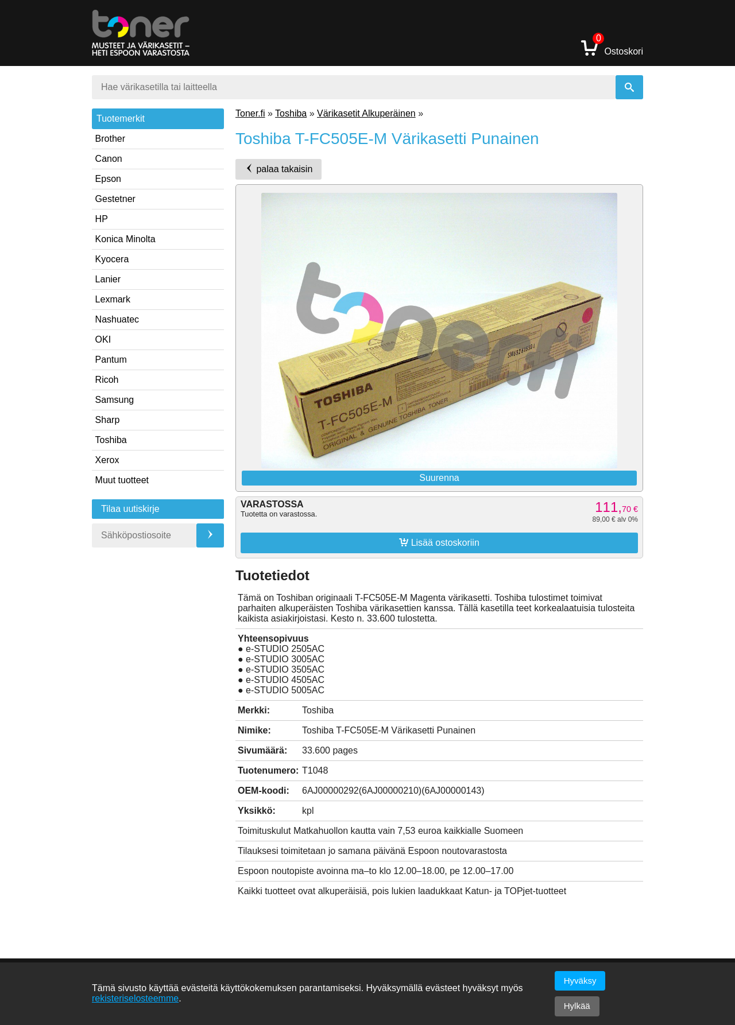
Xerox (107, 460)
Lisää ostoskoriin (439, 542)
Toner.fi (250, 113)
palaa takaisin (278, 169)
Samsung (114, 400)
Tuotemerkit (120, 118)
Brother (110, 138)
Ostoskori (612, 47)
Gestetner (115, 199)
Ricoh (107, 380)
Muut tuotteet (122, 480)
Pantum (111, 359)
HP (101, 219)
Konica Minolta (125, 239)
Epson (108, 179)
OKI (103, 339)
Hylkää (577, 1006)
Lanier (108, 279)
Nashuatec (117, 319)
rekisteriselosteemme (135, 998)
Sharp (107, 420)
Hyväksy (580, 980)
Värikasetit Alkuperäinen (366, 113)
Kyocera (112, 259)
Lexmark (112, 299)
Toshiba (111, 440)
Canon (108, 159)
